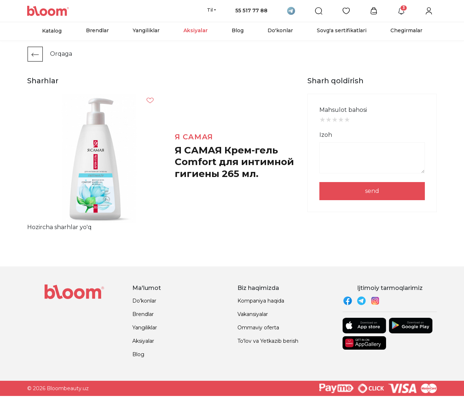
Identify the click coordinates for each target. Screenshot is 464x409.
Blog (238, 30)
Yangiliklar (146, 30)
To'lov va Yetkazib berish (267, 341)
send (372, 190)
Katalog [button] (52, 31)
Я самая (194, 136)
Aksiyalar (195, 30)
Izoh (325, 134)
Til (210, 10)
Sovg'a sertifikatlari (341, 30)
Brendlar (97, 30)
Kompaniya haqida (260, 301)
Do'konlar (280, 30)
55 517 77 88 (251, 10)
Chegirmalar (406, 30)
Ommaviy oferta (258, 327)
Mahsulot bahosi (343, 109)
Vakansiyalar (252, 314)
